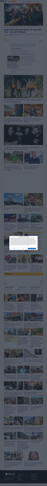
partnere (24, 240)
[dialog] (23, 243)
